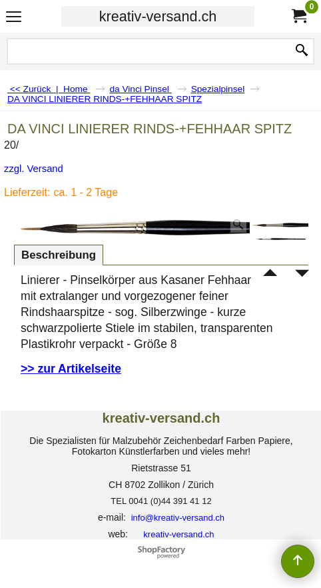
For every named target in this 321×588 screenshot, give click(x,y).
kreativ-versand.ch (157, 16)
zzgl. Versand (33, 168)
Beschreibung (58, 255)
